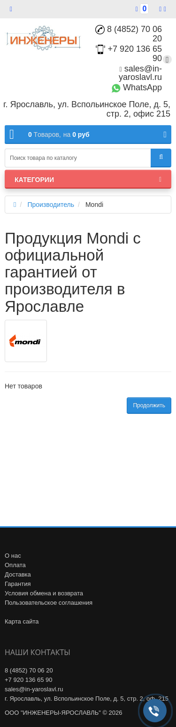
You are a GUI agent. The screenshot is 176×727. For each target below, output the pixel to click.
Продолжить (149, 405)
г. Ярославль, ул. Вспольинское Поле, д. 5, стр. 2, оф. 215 (86, 698)
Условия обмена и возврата (44, 593)
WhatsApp (136, 87)
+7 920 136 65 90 (29, 679)
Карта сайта (21, 621)
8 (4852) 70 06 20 (128, 33)
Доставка (18, 574)
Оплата (15, 565)
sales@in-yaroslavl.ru (140, 73)
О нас (13, 555)
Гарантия (18, 583)
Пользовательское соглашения (48, 602)
